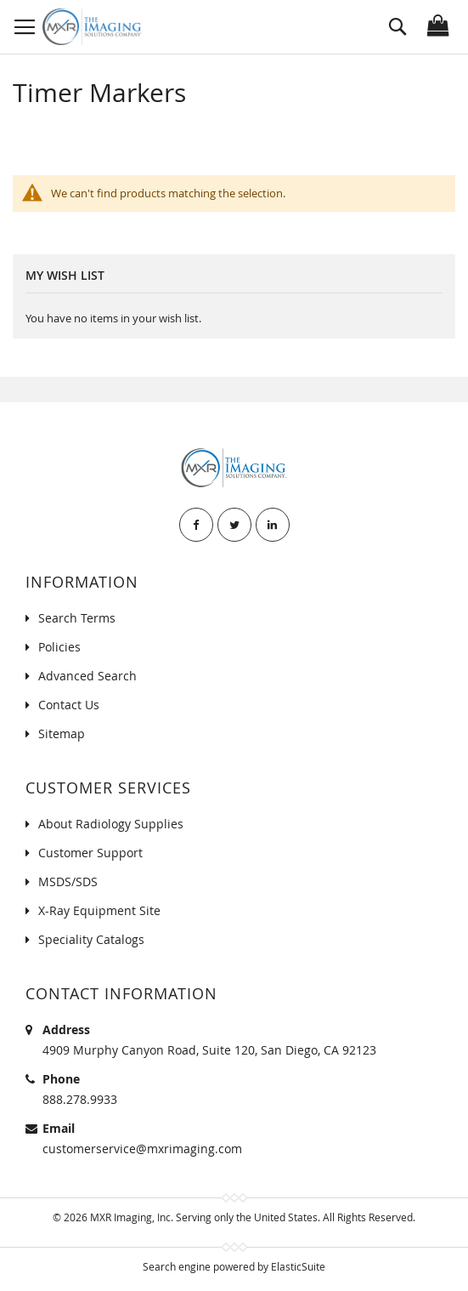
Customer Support (90, 853)
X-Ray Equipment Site (99, 910)
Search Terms (77, 618)
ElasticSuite (298, 1266)
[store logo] (92, 27)
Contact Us (68, 705)
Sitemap (61, 733)
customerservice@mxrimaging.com (142, 1148)
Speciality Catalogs (91, 939)
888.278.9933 (79, 1099)
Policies (59, 647)
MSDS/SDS (68, 881)
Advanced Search (87, 676)
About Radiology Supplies (110, 824)
